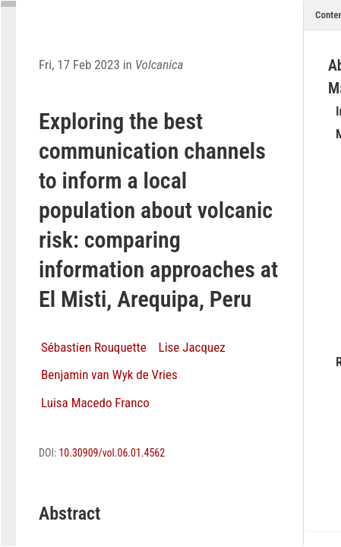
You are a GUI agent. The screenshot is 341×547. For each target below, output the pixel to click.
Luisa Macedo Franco (95, 402)
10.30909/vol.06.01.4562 (111, 453)
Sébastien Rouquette (94, 347)
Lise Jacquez (192, 347)
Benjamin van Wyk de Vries (109, 374)
